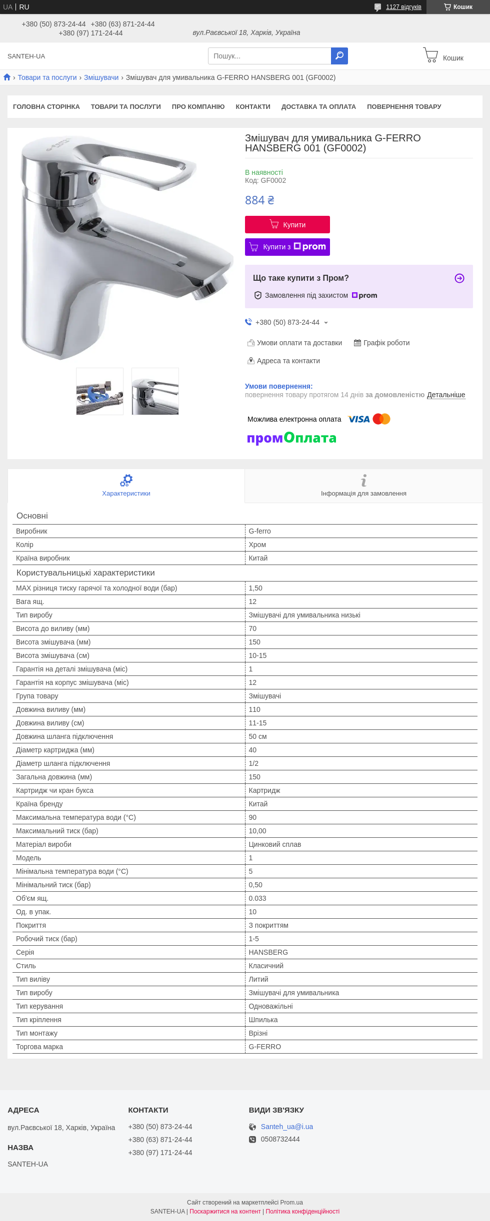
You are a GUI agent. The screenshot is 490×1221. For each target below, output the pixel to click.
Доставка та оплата (319, 106)
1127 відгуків (404, 6)
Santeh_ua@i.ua (287, 1127)
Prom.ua (291, 1202)
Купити (295, 225)
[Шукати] (339, 55)
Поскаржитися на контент (225, 1211)
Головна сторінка (46, 106)
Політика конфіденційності (303, 1211)
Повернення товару (404, 106)
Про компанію (198, 106)
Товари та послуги (47, 77)
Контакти (253, 106)
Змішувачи (101, 77)
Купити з (294, 246)
